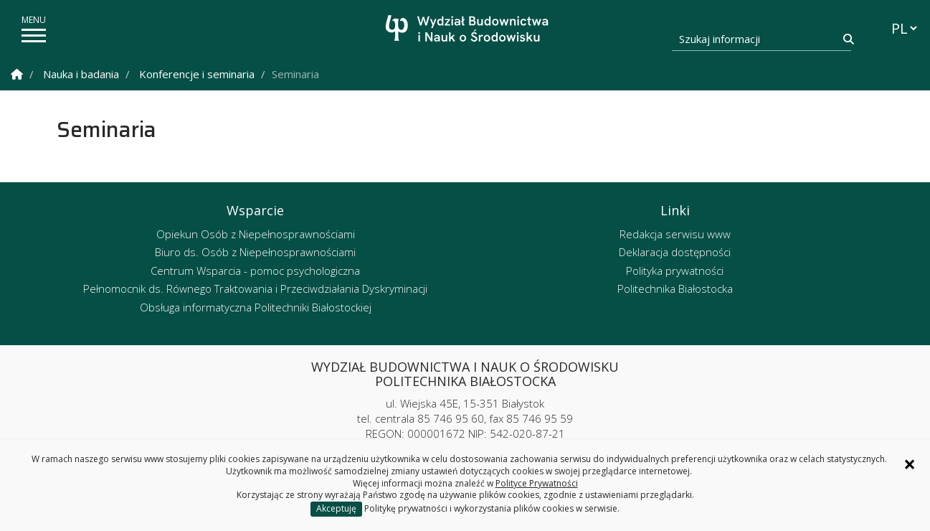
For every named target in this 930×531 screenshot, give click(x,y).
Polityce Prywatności (536, 483)
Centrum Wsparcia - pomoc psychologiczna (255, 270)
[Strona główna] (468, 30)
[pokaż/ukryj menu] (34, 35)
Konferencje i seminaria (197, 74)
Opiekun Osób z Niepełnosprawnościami (255, 234)
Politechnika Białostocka (675, 288)
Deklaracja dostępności (675, 252)
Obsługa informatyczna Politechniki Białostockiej (255, 307)
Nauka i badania (81, 74)
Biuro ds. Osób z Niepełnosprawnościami (255, 252)
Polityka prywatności (674, 270)
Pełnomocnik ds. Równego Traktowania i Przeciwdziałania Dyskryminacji (255, 288)
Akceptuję (336, 508)
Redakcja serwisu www (675, 234)
